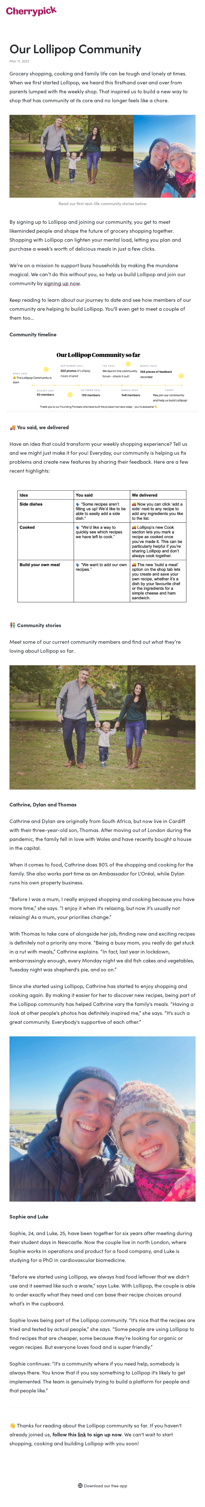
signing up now (62, 282)
